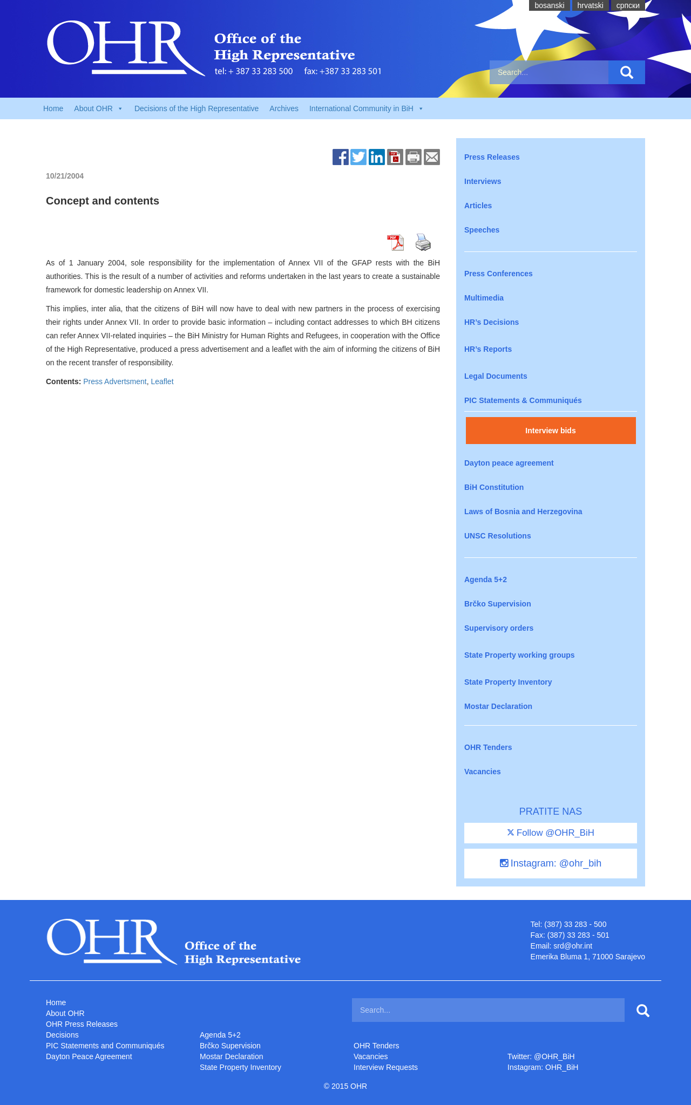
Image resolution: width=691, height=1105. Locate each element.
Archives (284, 108)
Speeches (481, 230)
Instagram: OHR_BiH (542, 1067)
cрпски (628, 5)
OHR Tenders (488, 747)
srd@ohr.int (572, 946)
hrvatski (591, 5)
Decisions (62, 1035)
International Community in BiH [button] (366, 108)
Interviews (482, 181)
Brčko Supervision (497, 603)
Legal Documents (495, 376)
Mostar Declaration (498, 706)
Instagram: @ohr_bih (550, 863)
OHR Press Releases (82, 1024)
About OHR (65, 1013)
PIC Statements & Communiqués (523, 400)
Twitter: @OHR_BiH (541, 1056)
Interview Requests (386, 1067)
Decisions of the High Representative (196, 108)
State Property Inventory (508, 682)
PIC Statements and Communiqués (105, 1045)
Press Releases (492, 157)
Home (53, 108)
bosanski (549, 5)
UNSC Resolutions (497, 535)
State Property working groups (519, 655)
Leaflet (162, 381)
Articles (478, 205)
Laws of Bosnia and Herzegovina (523, 511)
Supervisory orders (498, 628)
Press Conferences (498, 273)
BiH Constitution (494, 487)
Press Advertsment (115, 381)
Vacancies (482, 771)
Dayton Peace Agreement (89, 1056)
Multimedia (484, 298)
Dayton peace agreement (509, 463)
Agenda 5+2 (485, 579)
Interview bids (550, 430)
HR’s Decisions (491, 322)
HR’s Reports (488, 349)
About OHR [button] (99, 108)
